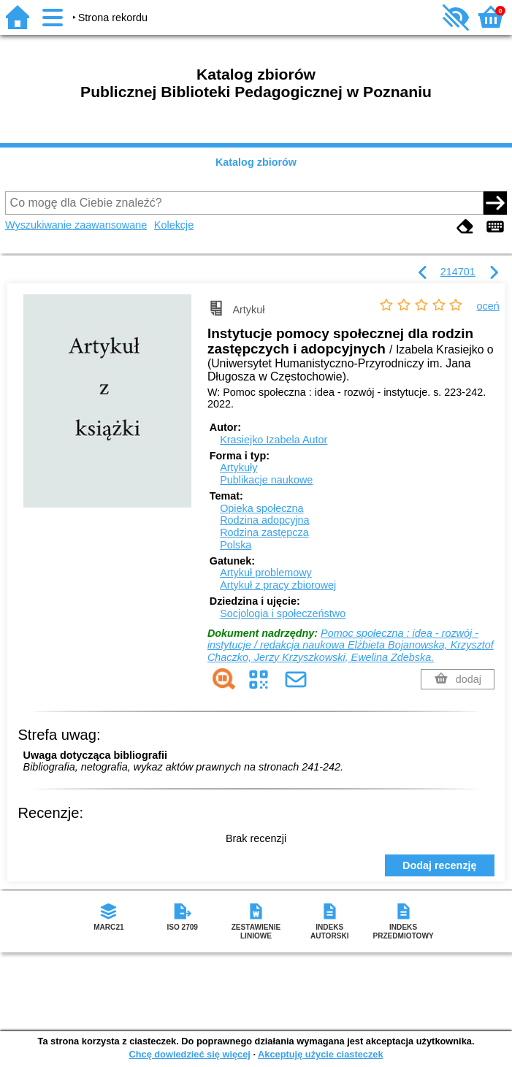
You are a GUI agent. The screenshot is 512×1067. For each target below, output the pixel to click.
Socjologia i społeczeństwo (282, 613)
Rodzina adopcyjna (264, 520)
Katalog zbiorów (256, 162)
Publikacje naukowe (266, 480)
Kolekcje (174, 225)
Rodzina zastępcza (264, 532)
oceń (488, 306)
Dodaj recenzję (439, 865)
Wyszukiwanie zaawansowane (76, 225)
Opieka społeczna (261, 508)
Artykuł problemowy (266, 572)
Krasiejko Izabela (273, 439)
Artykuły (238, 467)
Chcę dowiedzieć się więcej (189, 1054)
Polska (235, 545)
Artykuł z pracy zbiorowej (278, 585)
